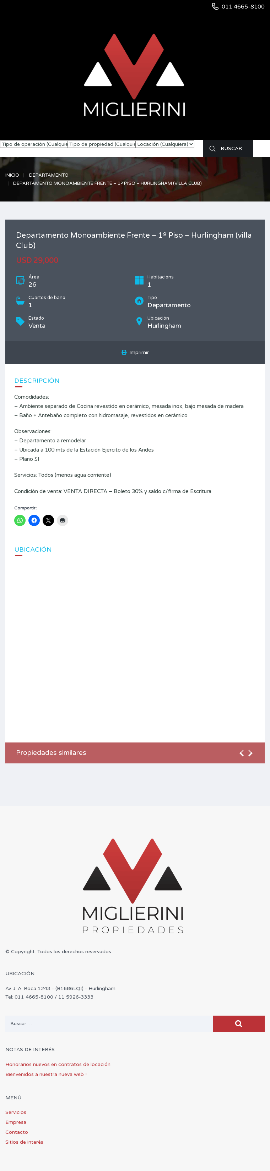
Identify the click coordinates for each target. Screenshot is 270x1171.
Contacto (16, 1132)
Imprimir (135, 352)
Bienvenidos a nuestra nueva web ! (46, 1074)
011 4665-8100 (243, 6)
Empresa (15, 1122)
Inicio (12, 175)
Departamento (49, 175)
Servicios (15, 1112)
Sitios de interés (24, 1142)
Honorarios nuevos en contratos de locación (57, 1064)
